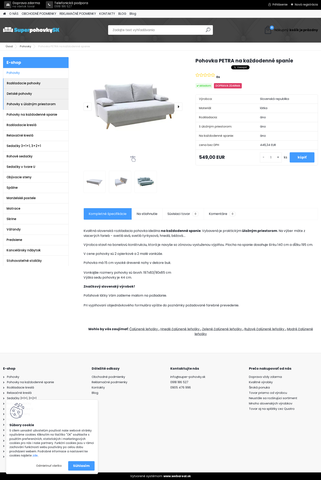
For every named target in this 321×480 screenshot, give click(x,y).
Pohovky (25, 46)
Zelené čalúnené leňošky (222, 329)
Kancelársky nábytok (24, 250)
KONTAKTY (107, 13)
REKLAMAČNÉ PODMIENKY (78, 13)
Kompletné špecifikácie (108, 213)
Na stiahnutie (147, 213)
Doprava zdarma (22, 4)
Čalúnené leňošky (144, 329)
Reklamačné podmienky (109, 382)
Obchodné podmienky (108, 377)
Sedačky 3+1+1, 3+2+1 (24, 146)
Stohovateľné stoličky (24, 261)
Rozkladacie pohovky (24, 83)
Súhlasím (81, 465)
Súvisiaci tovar (183, 213)
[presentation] (88, 107)
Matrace (13, 208)
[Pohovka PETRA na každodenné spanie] (133, 106)
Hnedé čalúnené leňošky (180, 329)
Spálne (12, 187)
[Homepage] (4, 14)
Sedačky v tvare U (21, 167)
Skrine (11, 219)
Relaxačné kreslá (20, 135)
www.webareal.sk (177, 476)
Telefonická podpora (67, 4)
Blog (133, 13)
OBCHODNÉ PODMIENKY (39, 13)
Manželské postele (21, 198)
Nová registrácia (306, 4)
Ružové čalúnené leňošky (264, 329)
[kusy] (270, 157)
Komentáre (222, 213)
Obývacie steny (19, 177)
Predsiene (14, 240)
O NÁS (13, 13)
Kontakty (98, 387)
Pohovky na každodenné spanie (32, 114)
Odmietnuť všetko (49, 466)
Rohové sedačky (20, 156)
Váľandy (14, 229)
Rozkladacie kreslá (21, 125)
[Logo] (31, 30)
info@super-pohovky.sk (187, 377)
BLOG (122, 13)
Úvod (9, 46)
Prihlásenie (280, 4)
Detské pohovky (19, 93)
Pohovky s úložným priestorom (31, 104)
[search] (208, 31)
